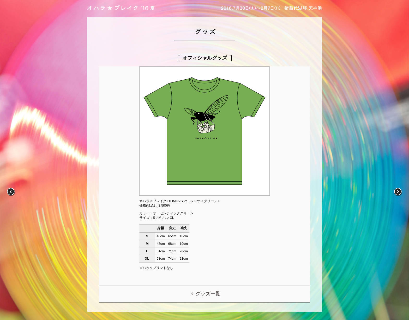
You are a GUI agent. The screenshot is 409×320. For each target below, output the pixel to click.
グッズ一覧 (208, 293)
